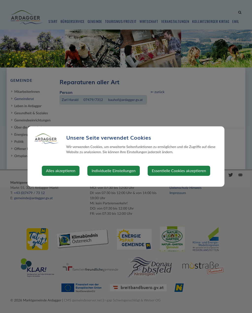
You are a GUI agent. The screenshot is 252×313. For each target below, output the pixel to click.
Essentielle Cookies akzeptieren (179, 170)
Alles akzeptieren (60, 170)
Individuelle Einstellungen (114, 170)
